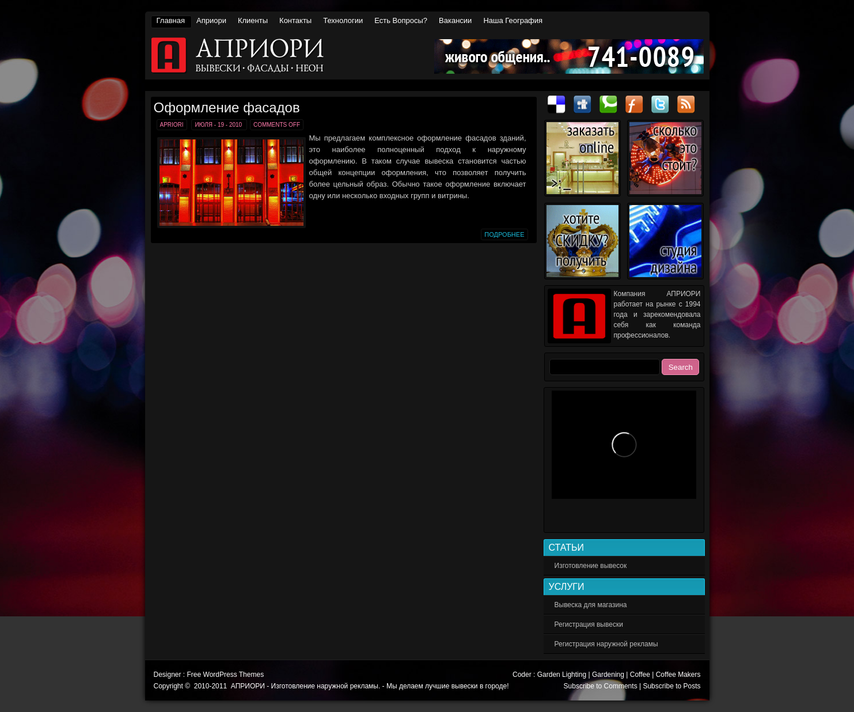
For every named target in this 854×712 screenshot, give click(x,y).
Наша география (512, 20)
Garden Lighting (561, 675)
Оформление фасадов (227, 107)
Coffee (640, 675)
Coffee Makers (678, 675)
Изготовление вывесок (591, 566)
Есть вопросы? (400, 20)
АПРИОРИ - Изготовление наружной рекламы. (429, 55)
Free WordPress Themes (225, 675)
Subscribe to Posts (671, 686)
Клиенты (253, 20)
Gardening (608, 675)
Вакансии (455, 20)
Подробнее (504, 234)
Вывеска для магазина (591, 605)
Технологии (343, 20)
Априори (211, 20)
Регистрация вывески (589, 624)
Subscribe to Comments (600, 686)
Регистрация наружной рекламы (606, 644)
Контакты (295, 20)
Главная (171, 20)
